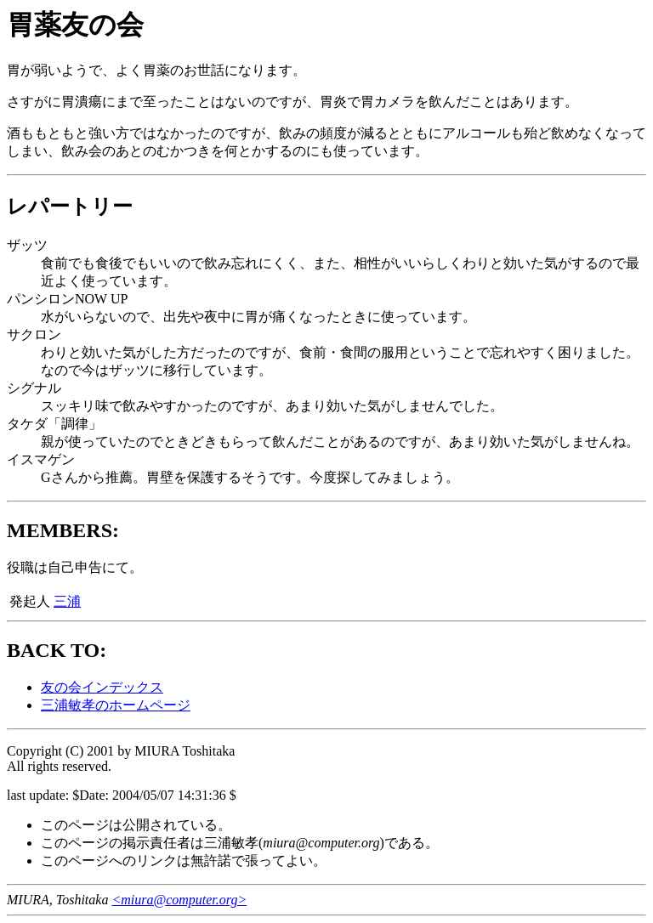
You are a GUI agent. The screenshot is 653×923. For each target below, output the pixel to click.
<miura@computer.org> (179, 899)
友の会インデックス (102, 687)
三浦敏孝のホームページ (115, 705)
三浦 (67, 601)
